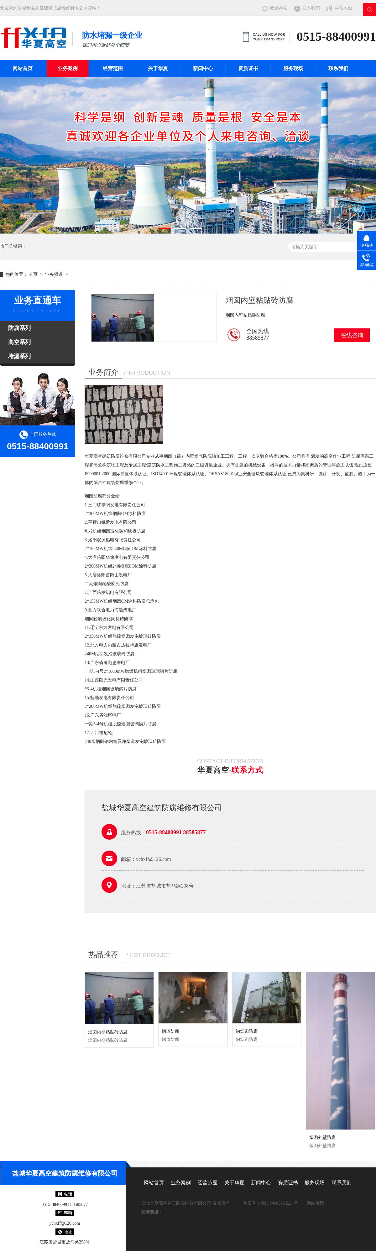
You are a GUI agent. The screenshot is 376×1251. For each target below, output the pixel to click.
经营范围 (113, 68)
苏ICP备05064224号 (279, 1203)
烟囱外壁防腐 (322, 1137)
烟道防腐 (170, 1031)
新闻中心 (203, 68)
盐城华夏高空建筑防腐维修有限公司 (65, 1173)
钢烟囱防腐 (247, 1031)
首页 (34, 274)
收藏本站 (279, 8)
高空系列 (19, 342)
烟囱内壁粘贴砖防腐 (108, 1032)
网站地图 (343, 8)
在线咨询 (352, 335)
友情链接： (152, 1212)
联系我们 (311, 8)
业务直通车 (37, 305)
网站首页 (23, 68)
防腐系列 (19, 328)
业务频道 (54, 274)
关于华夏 (158, 68)
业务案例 (68, 68)
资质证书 (248, 68)
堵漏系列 (19, 356)
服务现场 (293, 68)
